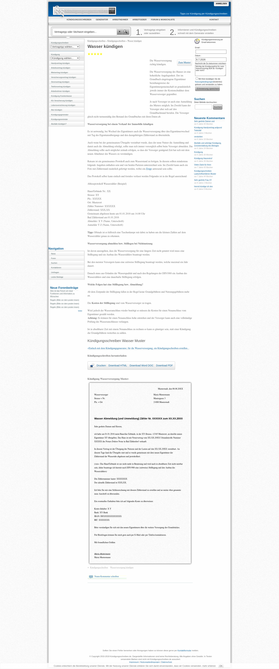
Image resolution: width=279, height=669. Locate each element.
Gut (98, 54)
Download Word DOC (141, 365)
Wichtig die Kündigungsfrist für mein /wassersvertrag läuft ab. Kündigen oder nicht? (210, 70)
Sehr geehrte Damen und (204, 121)
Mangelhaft (89, 54)
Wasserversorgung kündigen (121, 567)
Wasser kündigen (134, 41)
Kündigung (198, 152)
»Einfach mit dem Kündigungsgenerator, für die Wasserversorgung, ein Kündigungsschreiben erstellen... (138, 348)
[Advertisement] (66, 186)
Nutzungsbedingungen (204, 82)
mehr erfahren (209, 666)
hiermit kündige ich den (203, 186)
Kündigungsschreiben (96, 41)
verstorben (198, 137)
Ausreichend (92, 54)
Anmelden (221, 3)
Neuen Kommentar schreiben (106, 576)
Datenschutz (166, 662)
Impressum (134, 662)
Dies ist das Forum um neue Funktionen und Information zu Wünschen (62, 293)
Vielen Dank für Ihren (202, 165)
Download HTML (117, 365)
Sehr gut (101, 54)
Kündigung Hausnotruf (203, 158)
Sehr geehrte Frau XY (203, 180)
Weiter (80, 311)
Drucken (101, 365)
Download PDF (164, 365)
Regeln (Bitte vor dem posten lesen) (64, 300)
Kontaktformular (184, 650)
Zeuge (149, 169)
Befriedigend (95, 54)
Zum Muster (184, 62)
